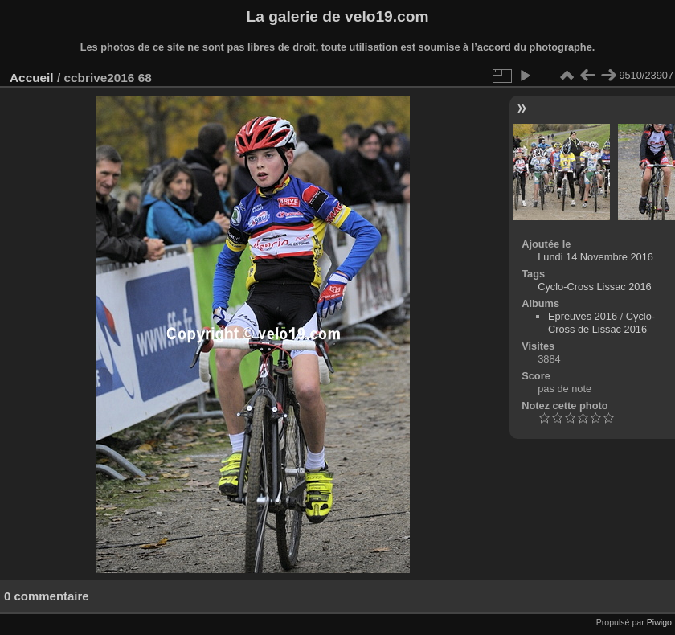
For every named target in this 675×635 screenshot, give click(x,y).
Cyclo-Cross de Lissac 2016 (601, 322)
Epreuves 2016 (582, 316)
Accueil (32, 77)
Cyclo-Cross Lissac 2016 (595, 287)
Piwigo (659, 622)
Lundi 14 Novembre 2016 (595, 257)
